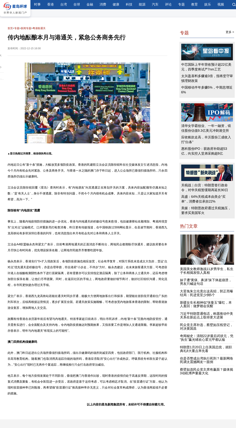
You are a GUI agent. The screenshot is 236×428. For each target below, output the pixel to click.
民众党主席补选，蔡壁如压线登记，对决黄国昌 (206, 326)
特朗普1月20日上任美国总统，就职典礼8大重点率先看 (206, 349)
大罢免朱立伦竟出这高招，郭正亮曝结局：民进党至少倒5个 (206, 293)
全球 (76, 4)
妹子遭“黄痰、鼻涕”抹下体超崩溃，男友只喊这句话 (206, 282)
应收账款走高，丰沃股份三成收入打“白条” (206, 139)
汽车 (155, 4)
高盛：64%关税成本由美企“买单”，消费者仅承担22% (203, 199)
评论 (168, 4)
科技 (129, 4)
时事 (37, 4)
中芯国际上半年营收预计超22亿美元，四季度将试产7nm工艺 (206, 67)
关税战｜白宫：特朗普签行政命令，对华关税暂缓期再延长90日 (204, 187)
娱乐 (207, 4)
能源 (142, 4)
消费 (103, 4)
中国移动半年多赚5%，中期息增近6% (206, 90)
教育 (194, 4)
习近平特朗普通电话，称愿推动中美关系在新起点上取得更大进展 (206, 315)
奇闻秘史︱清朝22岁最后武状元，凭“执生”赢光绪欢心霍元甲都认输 (206, 337)
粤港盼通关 (39, 28)
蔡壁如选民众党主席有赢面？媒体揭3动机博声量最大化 (206, 371)
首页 (10, 28)
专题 (181, 4)
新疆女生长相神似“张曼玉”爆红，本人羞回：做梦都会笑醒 (206, 304)
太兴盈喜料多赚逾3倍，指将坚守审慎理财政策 (207, 78)
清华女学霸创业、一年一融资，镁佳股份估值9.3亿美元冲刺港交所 (206, 128)
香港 (50, 4)
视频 (220, 4)
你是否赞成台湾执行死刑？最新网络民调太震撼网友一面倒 (206, 360)
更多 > (230, 32)
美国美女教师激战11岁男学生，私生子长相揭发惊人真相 (206, 271)
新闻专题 (26, 28)
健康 (116, 4)
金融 (89, 4)
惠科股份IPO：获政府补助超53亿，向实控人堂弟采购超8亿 (204, 151)
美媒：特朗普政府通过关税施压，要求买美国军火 (206, 210)
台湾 (63, 4)
